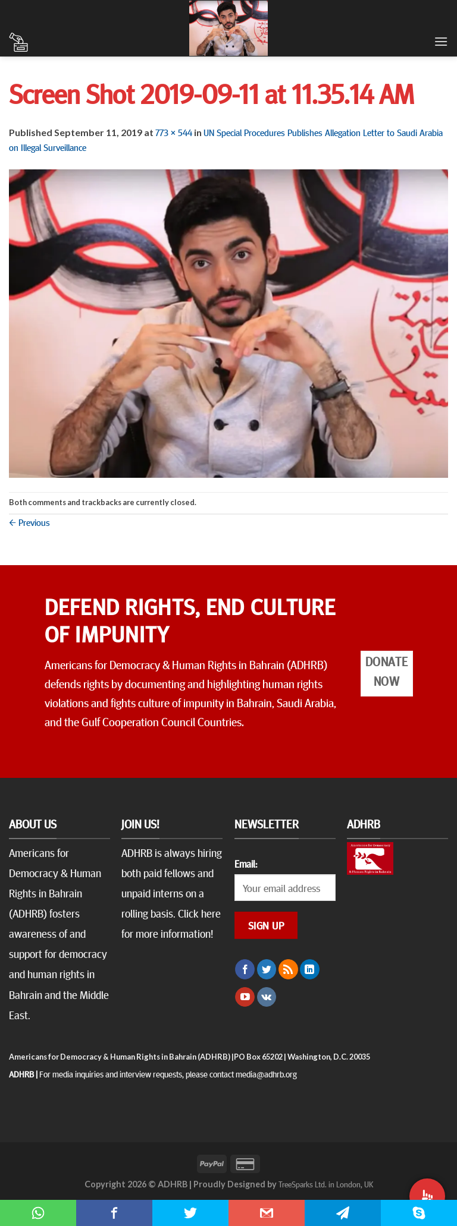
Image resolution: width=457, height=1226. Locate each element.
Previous (29, 521)
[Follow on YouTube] (245, 997)
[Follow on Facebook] (245, 969)
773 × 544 (173, 131)
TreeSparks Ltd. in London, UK (325, 1184)
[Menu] (441, 41)
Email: (245, 863)
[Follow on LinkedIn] (310, 969)
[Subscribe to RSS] (288, 969)
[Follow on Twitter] (267, 969)
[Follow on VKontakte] (267, 997)
